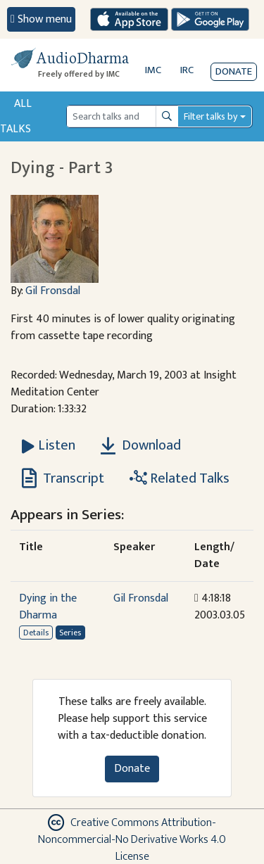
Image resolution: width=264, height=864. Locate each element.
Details (36, 632)
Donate (233, 71)
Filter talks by (210, 116)
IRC (187, 70)
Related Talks (180, 478)
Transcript (63, 478)
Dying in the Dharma (48, 607)
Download (141, 445)
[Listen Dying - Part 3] (49, 445)
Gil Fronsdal (52, 290)
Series (70, 632)
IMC (153, 70)
